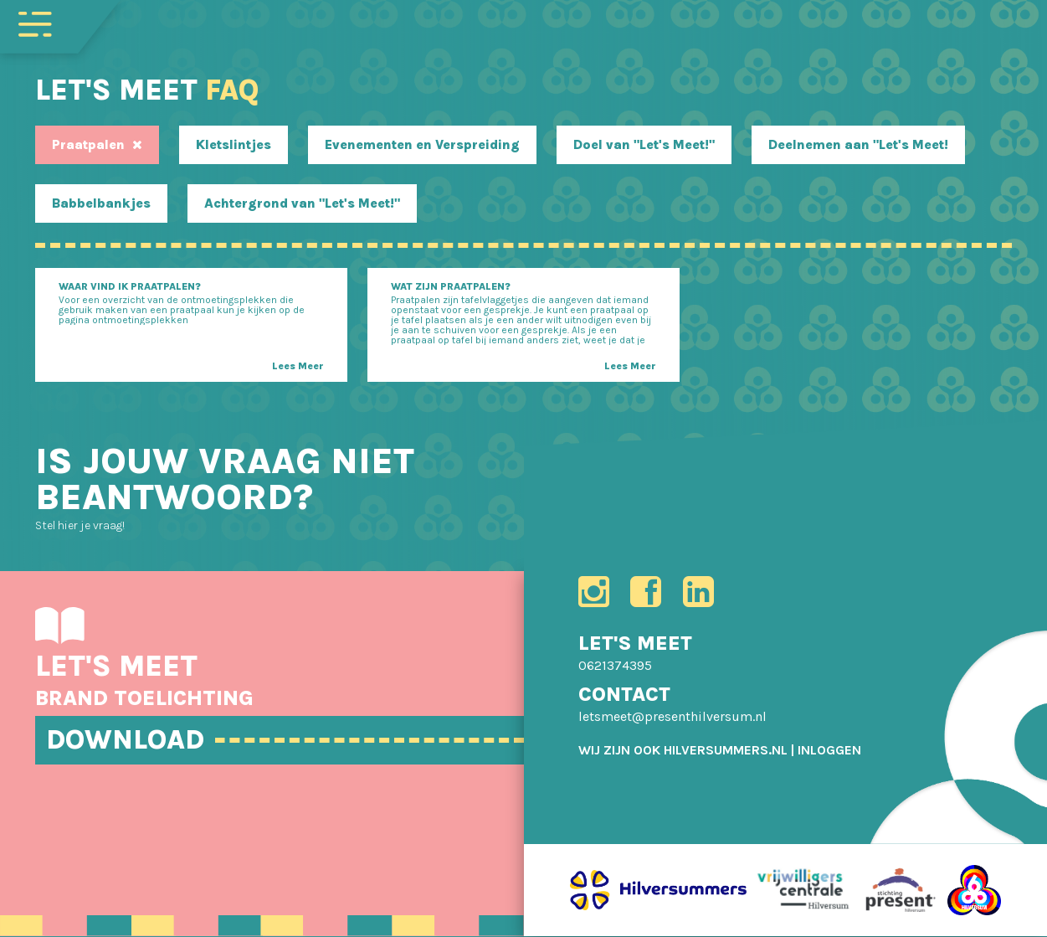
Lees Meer (298, 366)
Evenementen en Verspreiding (422, 144)
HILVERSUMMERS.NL (726, 751)
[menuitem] (829, 751)
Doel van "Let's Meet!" (644, 144)
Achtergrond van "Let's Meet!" (302, 203)
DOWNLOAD (129, 740)
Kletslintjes (233, 144)
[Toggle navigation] (35, 22)
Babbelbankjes (101, 203)
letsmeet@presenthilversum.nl (672, 717)
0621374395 (615, 666)
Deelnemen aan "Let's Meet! (858, 144)
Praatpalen (97, 144)
